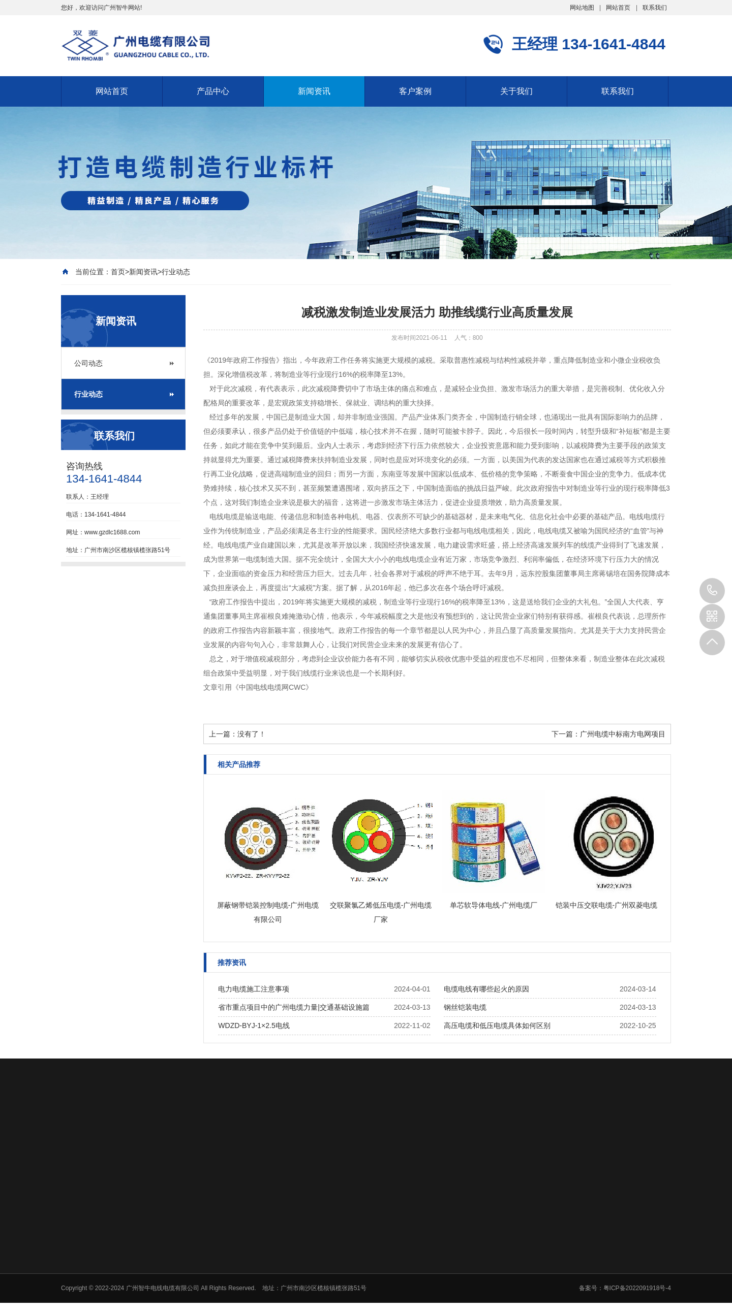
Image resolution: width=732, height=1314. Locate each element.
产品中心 (213, 91)
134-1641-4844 (712, 590)
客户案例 (415, 91)
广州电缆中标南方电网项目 (622, 734)
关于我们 (516, 91)
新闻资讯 (314, 91)
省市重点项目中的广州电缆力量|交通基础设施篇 (294, 1007)
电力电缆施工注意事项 (253, 989)
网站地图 (582, 7)
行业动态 (176, 272)
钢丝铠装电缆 (465, 1007)
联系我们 (655, 7)
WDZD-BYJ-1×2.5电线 (253, 1025)
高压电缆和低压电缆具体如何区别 (497, 1025)
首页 (118, 272)
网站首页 (618, 7)
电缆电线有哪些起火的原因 (486, 989)
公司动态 (88, 363)
